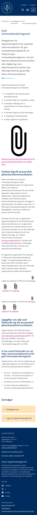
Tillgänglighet (5, 508)
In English (32, 5)
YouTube (5, 496)
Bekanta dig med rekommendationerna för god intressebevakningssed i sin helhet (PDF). (18, 162)
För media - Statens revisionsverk (12, 456)
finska (33, 281)
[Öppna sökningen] (22, 10)
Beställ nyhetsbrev (8, 505)
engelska (15, 291)
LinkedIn (5, 493)
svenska (5, 291)
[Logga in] (33, 10)
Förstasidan (5, 21)
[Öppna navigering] (27, 10)
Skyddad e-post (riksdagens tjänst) (12, 452)
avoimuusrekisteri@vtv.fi (11, 240)
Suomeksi (24, 5)
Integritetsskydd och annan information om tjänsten (17, 511)
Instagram (6, 486)
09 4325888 (12, 445)
